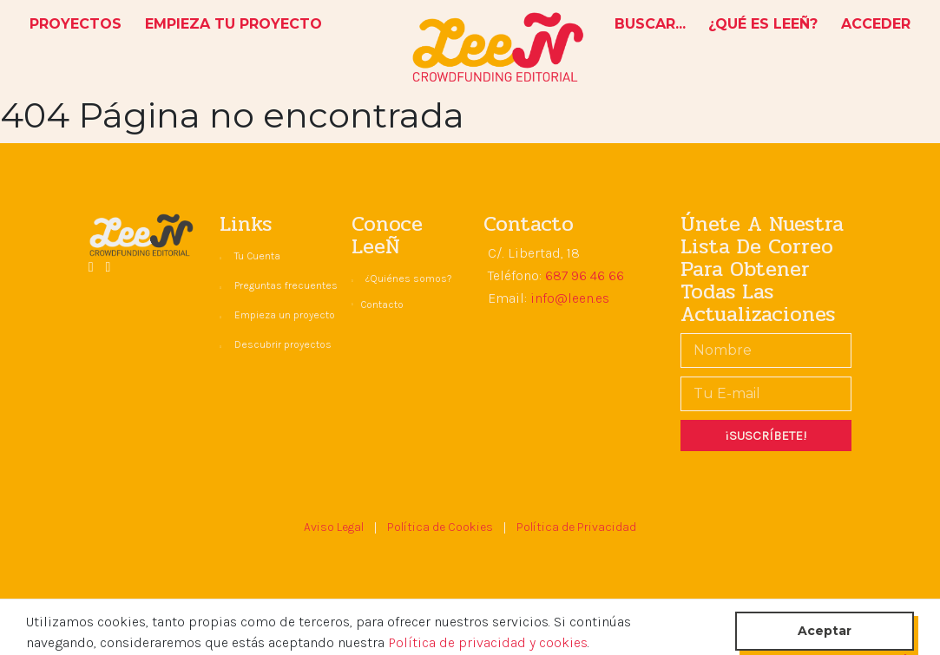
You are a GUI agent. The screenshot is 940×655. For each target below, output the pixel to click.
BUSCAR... (650, 24)
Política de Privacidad (576, 527)
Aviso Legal (334, 527)
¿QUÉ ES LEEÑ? (763, 24)
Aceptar (824, 631)
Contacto (382, 304)
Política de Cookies (440, 527)
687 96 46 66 (584, 275)
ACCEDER (875, 24)
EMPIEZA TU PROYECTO (233, 24)
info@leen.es (569, 298)
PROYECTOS (79, 22)
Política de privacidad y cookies (488, 642)
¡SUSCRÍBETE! (766, 435)
